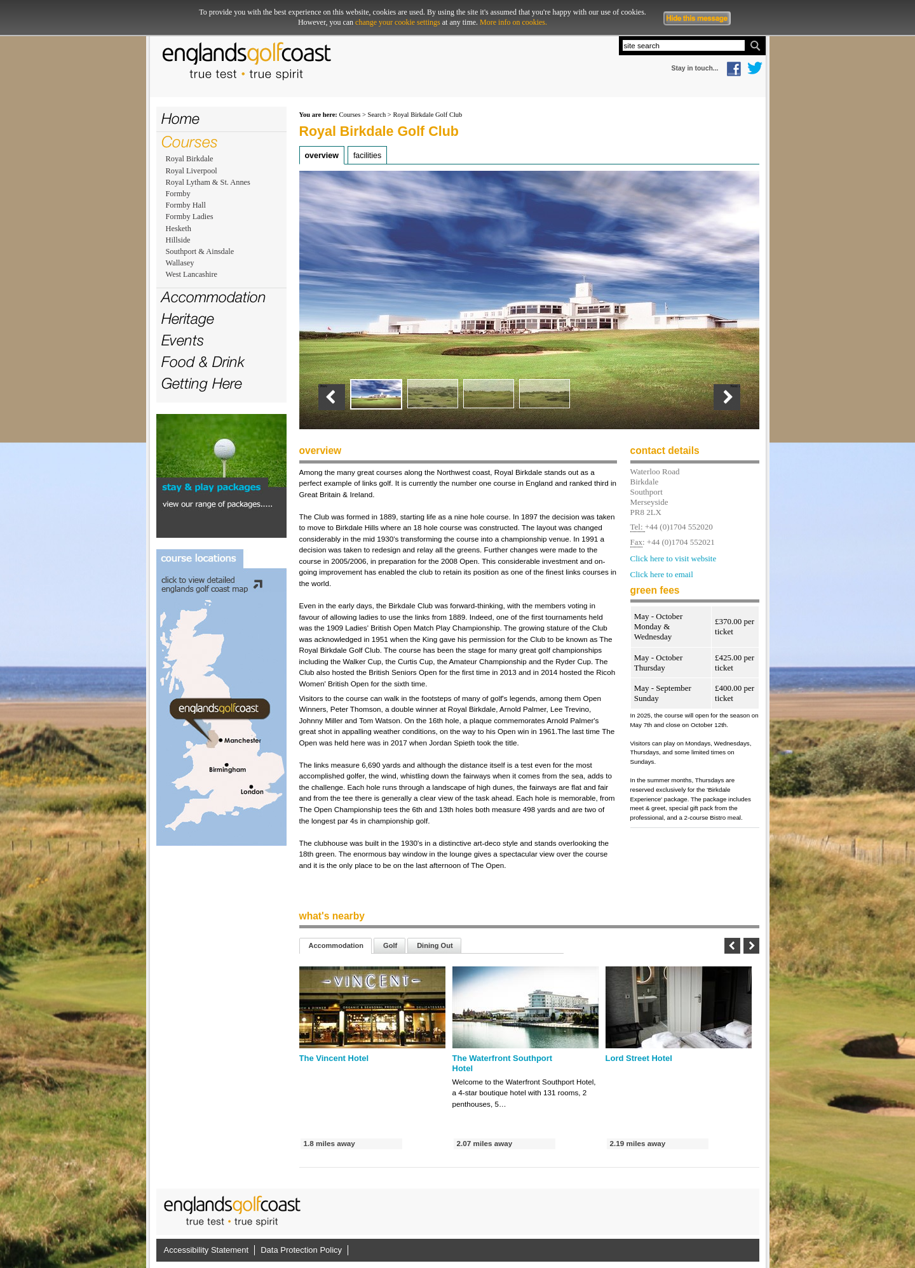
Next (751, 946)
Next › (735, 386)
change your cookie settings (397, 22)
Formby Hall (186, 205)
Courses (189, 141)
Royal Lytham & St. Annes (208, 182)
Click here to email (661, 575)
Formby (178, 193)
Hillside (178, 240)
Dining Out (434, 945)
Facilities (367, 155)
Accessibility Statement (206, 1250)
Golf (390, 945)
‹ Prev (323, 386)
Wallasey (180, 262)
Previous (732, 946)
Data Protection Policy (301, 1250)
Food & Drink (203, 361)
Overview (322, 155)
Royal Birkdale (190, 158)
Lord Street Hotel (639, 1058)
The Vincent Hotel (334, 1058)
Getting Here (201, 383)
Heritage (187, 318)
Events (182, 340)
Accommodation (213, 296)
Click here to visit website (673, 558)
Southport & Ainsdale (200, 251)
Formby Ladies (190, 216)
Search (377, 114)
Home (180, 118)
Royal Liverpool (191, 170)
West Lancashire (192, 274)
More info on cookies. (513, 22)
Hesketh (178, 228)
